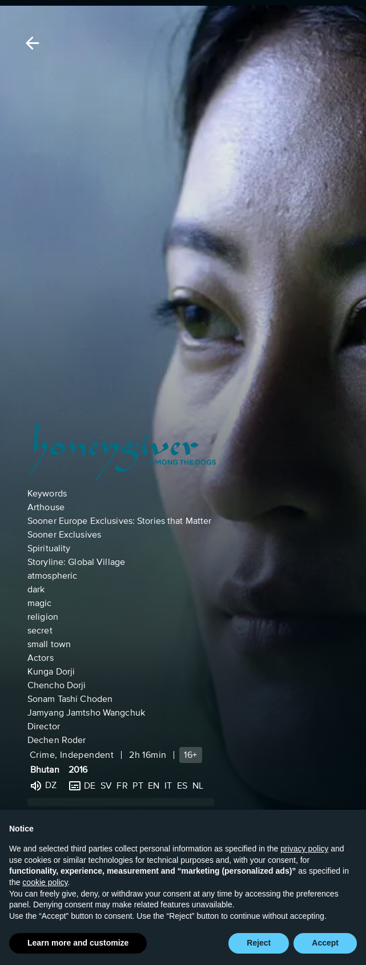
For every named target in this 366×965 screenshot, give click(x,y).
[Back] (30, 43)
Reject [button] (259, 943)
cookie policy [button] (44, 882)
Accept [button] (325, 943)
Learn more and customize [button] (77, 943)
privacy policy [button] (304, 848)
